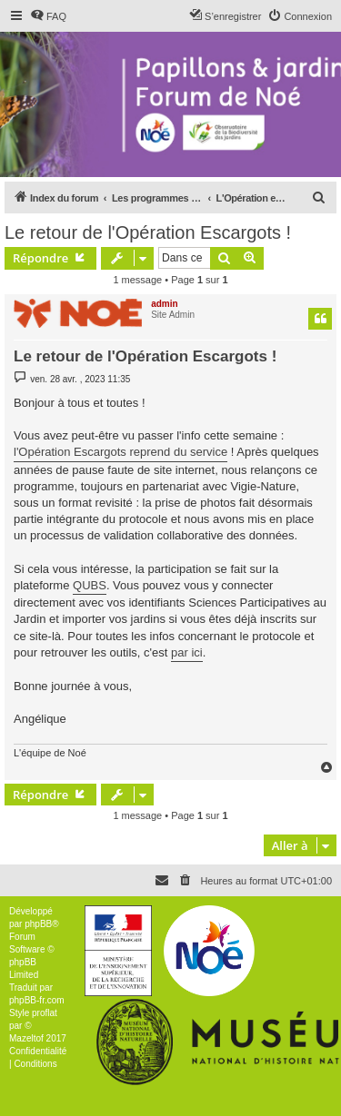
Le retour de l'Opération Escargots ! (148, 232)
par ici (187, 652)
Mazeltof (26, 1038)
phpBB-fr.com (37, 1000)
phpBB (38, 924)
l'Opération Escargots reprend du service (120, 452)
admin (164, 304)
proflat (44, 1013)
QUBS (89, 585)
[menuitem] (48, 16)
